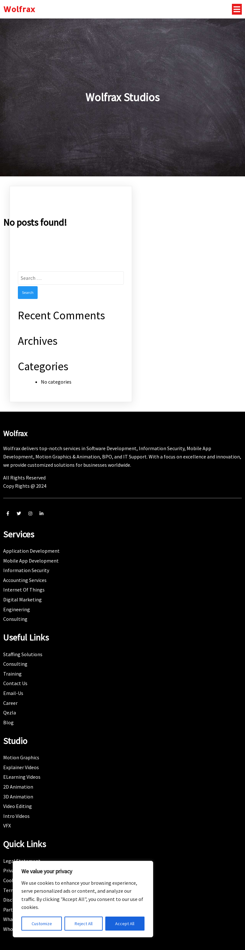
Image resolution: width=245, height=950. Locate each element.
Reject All (84, 923)
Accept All (124, 923)
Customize (42, 923)
